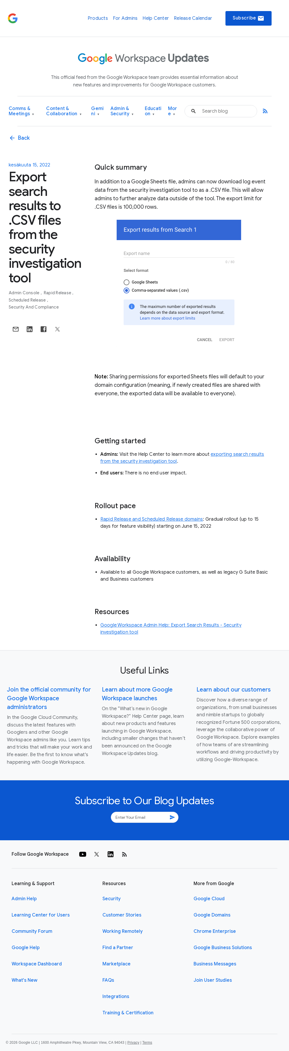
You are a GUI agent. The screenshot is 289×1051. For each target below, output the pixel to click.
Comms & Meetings (21, 111)
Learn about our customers (233, 689)
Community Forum (32, 931)
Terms (147, 1043)
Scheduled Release (28, 300)
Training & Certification (127, 1013)
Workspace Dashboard (37, 964)
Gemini (97, 111)
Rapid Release (58, 292)
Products (98, 18)
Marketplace (116, 964)
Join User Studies (213, 980)
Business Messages (215, 964)
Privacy (133, 1043)
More (172, 111)
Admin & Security (122, 111)
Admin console (24, 292)
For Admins (125, 18)
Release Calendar (193, 18)
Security (111, 899)
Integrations (115, 996)
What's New (24, 980)
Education (153, 111)
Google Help (26, 948)
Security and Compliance (34, 307)
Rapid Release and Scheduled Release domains (151, 519)
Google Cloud (209, 899)
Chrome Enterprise (215, 931)
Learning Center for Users (41, 915)
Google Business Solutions (223, 948)
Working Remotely (122, 931)
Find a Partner (117, 948)
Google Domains (212, 915)
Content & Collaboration (64, 111)
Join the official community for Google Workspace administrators (49, 698)
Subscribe (248, 18)
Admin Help (24, 899)
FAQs (108, 980)
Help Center (155, 18)
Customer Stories (121, 915)
